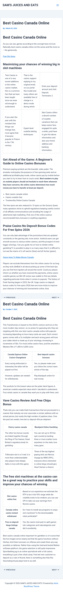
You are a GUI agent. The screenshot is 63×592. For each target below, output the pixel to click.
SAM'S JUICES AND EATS (20, 5)
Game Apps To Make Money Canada (18, 257)
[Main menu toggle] (57, 5)
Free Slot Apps (9, 56)
